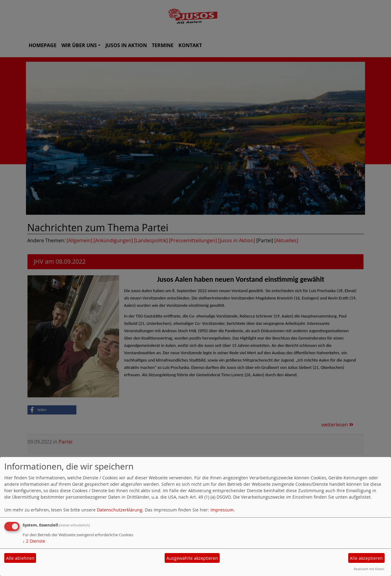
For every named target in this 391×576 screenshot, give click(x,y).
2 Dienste (34, 541)
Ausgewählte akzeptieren (192, 558)
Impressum (222, 510)
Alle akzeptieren (366, 558)
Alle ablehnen (20, 558)
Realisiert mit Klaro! (369, 569)
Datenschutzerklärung (119, 510)
